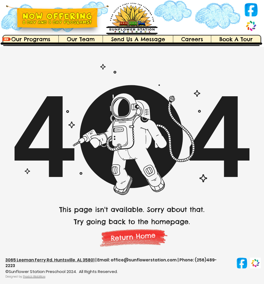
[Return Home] (133, 237)
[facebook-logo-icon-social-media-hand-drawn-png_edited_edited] (251, 9)
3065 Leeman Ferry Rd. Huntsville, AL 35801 (50, 260)
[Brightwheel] (251, 26)
